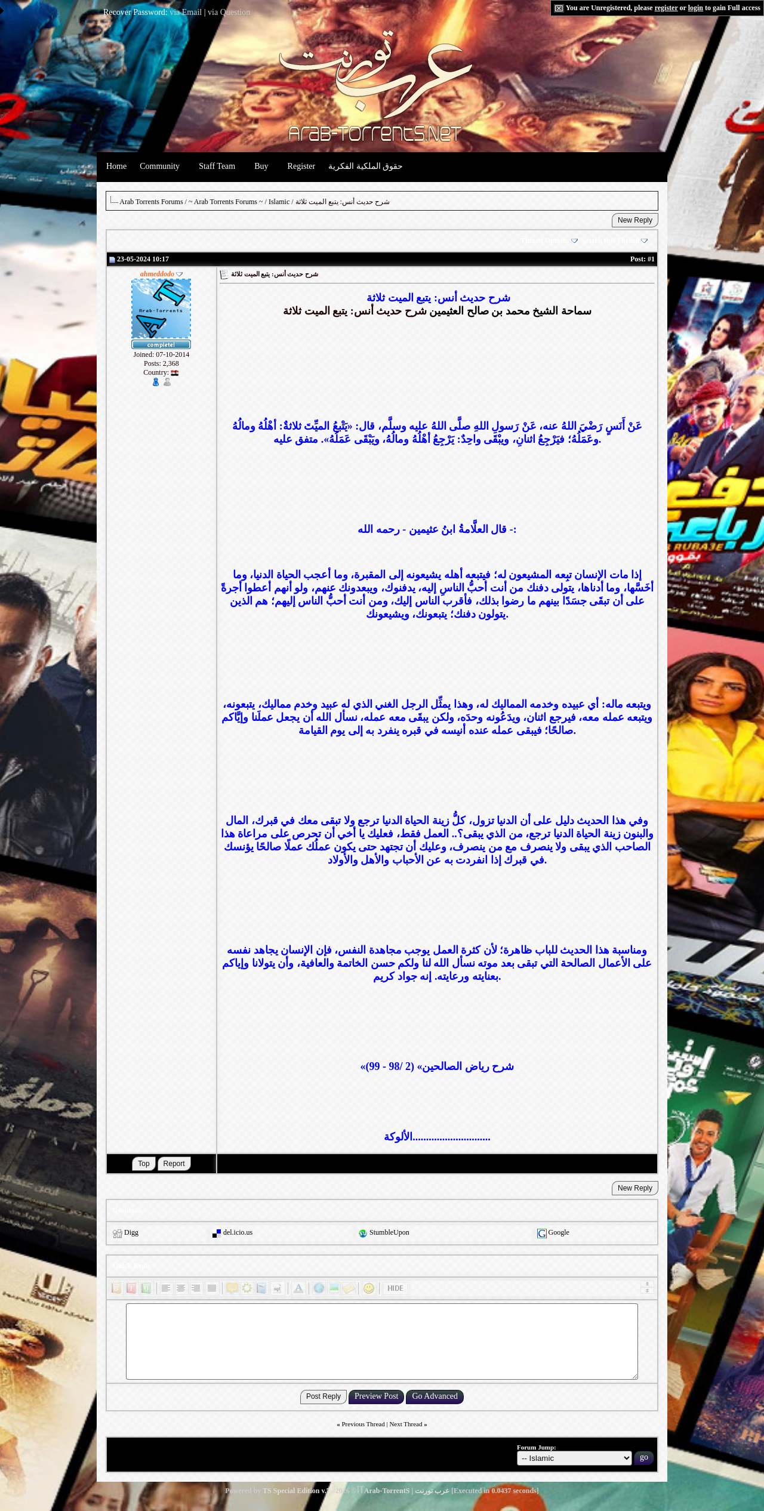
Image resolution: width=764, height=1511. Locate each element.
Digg (131, 1232)
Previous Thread (363, 1423)
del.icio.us (237, 1232)
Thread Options (548, 240)
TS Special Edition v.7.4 (299, 1491)
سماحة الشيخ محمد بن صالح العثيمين (510, 311)
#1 (651, 259)
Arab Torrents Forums (151, 202)
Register (302, 166)
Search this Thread (614, 240)
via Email (186, 12)
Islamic (279, 202)
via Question (229, 12)
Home (116, 166)
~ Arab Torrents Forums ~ (226, 202)
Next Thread (405, 1423)
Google (559, 1232)
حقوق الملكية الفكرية (365, 166)
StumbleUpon (389, 1232)
